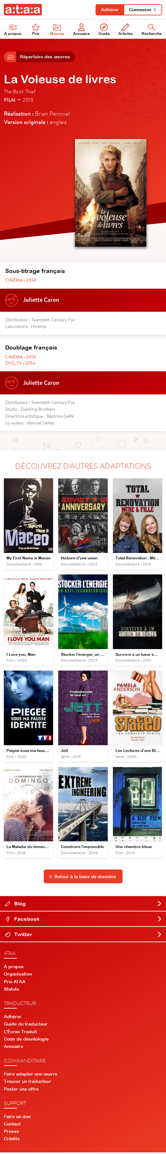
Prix (36, 30)
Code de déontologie (26, 1040)
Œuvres (57, 30)
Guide (104, 30)
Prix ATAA (14, 983)
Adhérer (109, 9)
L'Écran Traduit (20, 1032)
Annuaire (81, 30)
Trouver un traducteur (27, 1082)
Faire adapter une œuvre (30, 1075)
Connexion (143, 9)
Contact (12, 1125)
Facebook (83, 920)
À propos (14, 968)
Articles (125, 30)
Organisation (18, 975)
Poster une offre (21, 1090)
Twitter (83, 936)
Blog (83, 905)
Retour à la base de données (82, 878)
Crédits (12, 1140)
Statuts (11, 990)
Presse (11, 1132)
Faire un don (17, 1118)
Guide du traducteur (26, 1025)
